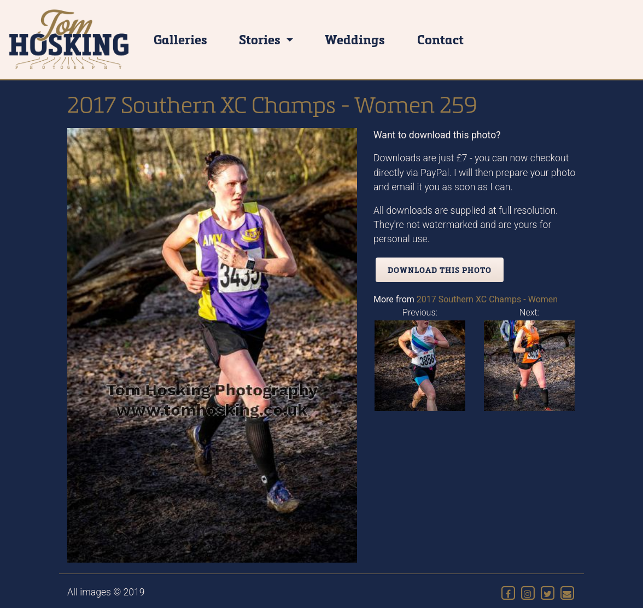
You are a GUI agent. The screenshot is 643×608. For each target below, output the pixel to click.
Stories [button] (261, 39)
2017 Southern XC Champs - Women (487, 299)
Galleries (180, 39)
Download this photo (440, 270)
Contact (440, 39)
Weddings (355, 39)
